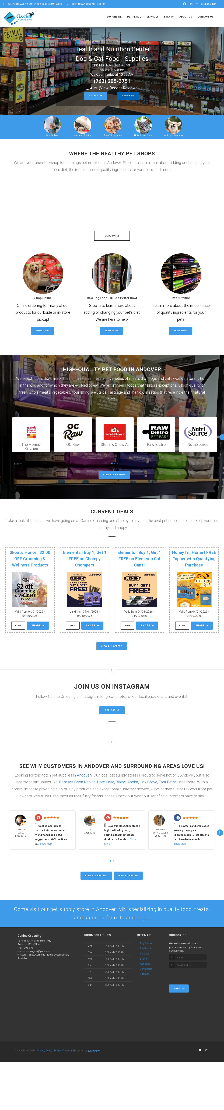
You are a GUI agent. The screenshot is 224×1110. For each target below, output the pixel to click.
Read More (111, 327)
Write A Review (128, 872)
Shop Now (96, 95)
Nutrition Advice (82, 135)
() (119, 88)
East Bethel (168, 779)
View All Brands (114, 471)
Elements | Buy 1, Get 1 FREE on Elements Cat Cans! (139, 555)
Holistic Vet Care (143, 135)
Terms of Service (63, 1047)
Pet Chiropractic (113, 135)
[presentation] (187, 971)
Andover (84, 772)
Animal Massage (173, 135)
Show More (46, 840)
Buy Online (52, 135)
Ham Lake (105, 779)
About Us (128, 95)
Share (37, 622)
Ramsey (66, 779)
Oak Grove (148, 779)
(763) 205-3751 (112, 81)
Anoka (132, 779)
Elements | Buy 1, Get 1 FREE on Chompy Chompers (85, 555)
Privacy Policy (44, 1047)
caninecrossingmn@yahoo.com (35, 947)
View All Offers (111, 643)
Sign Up (179, 985)
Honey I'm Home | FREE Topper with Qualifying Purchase (194, 555)
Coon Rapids (85, 779)
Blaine (121, 779)
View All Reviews (96, 872)
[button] (112, 232)
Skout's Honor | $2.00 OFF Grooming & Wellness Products (30, 555)
